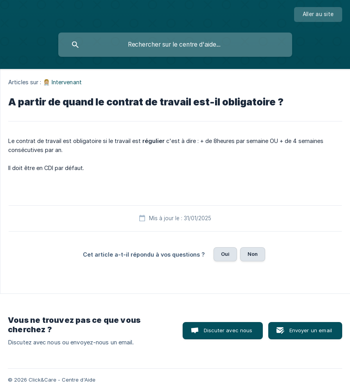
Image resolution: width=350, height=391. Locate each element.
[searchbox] (175, 45)
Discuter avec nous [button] (228, 330)
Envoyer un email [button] (310, 330)
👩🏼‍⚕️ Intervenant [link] (62, 82)
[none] (318, 14)
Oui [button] (225, 254)
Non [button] (253, 254)
